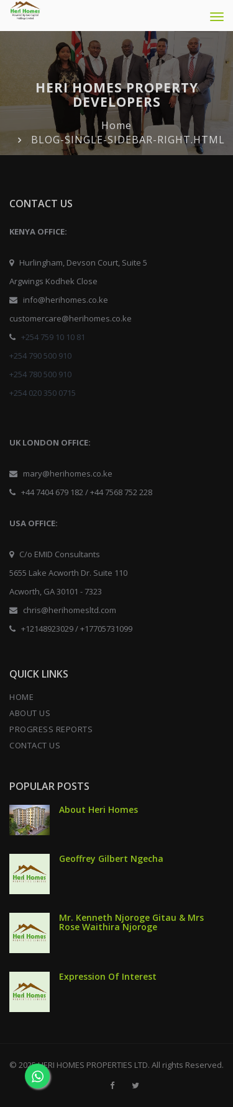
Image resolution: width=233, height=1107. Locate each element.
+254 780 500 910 (40, 374)
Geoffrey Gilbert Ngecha (111, 858)
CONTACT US (34, 745)
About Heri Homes (98, 809)
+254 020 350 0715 (42, 392)
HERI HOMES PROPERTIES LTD (93, 1064)
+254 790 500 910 (40, 355)
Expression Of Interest (108, 976)
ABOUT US (29, 713)
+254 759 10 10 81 (53, 337)
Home (116, 125)
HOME (21, 696)
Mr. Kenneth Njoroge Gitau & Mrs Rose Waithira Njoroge (131, 922)
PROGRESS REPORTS (51, 729)
